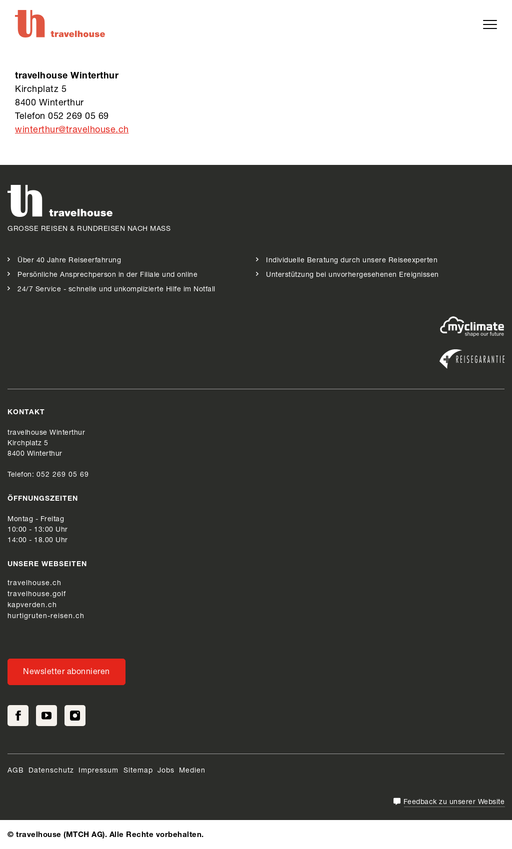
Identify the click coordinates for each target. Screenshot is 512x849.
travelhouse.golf (37, 594)
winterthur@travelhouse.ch (72, 130)
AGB (16, 771)
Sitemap (138, 771)
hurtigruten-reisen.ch (46, 616)
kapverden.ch (32, 605)
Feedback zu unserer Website (454, 802)
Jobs (166, 771)
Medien (192, 771)
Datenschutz (51, 771)
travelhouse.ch (35, 583)
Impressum (99, 771)
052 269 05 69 (62, 475)
